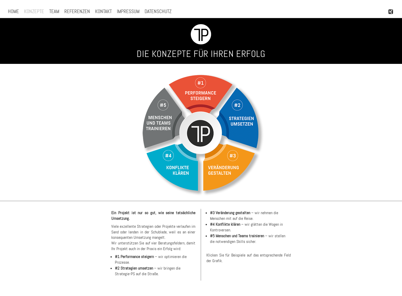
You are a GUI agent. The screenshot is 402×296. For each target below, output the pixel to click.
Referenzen (77, 11)
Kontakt (103, 11)
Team (54, 11)
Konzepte (34, 11)
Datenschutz (158, 11)
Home (13, 11)
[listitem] (200, 94)
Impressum (128, 11)
